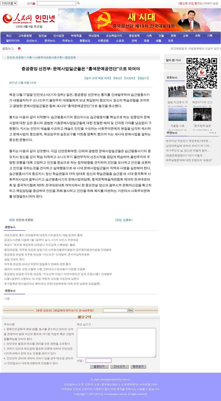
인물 (161, 35)
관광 (146, 40)
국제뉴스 (67, 40)
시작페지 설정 (209, 3)
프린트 (130, 78)
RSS (154, 384)
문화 (173, 35)
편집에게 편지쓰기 (65, 310)
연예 (134, 40)
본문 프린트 (44, 310)
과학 (197, 35)
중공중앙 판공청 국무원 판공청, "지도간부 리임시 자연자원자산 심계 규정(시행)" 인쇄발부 (58, 274)
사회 (149, 35)
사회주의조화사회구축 (48, 57)
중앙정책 (134, 35)
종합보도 (85, 40)
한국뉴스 (50, 40)
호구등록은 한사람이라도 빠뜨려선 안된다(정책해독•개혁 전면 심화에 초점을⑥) (52, 283)
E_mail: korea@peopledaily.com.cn (110, 379)
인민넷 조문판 (15, 57)
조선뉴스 (32, 40)
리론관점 (103, 40)
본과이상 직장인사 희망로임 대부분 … (189, 140)
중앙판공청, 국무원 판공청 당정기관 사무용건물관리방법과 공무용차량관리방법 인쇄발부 (58, 249)
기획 (209, 35)
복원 (100, 78)
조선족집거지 (114, 35)
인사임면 (58, 35)
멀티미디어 (13, 40)
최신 (8, 35)
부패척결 (76, 35)
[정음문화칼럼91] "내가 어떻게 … (186, 155)
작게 (106, 78)
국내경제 (93, 35)
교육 (185, 35)
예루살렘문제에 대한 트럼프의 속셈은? (189, 160)
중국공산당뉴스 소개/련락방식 (119, 384)
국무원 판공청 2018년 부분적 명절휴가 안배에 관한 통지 (38, 264)
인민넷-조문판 (24, 220)
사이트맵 (145, 384)
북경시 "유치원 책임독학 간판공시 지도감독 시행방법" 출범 (39, 244)
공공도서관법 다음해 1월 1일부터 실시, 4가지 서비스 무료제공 (42, 239)
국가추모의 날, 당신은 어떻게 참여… (188, 150)
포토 (170, 40)
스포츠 (119, 40)
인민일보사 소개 (73, 384)
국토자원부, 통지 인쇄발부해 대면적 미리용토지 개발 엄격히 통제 (43, 235)
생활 (158, 40)
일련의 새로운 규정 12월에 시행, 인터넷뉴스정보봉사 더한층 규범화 (44, 269)
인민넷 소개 (92, 384)
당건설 (42, 35)
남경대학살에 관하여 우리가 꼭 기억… (189, 145)
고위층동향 (25, 35)
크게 (94, 78)
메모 (117, 78)
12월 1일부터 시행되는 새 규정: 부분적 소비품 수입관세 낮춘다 (41, 278)
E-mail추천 (86, 310)
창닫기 (143, 78)
